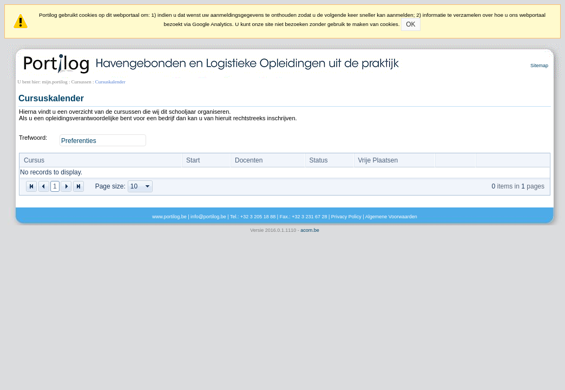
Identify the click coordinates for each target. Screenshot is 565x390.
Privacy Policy (346, 216)
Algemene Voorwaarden (391, 216)
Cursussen (81, 81)
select (148, 186)
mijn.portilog (55, 81)
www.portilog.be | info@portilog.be (189, 216)
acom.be (309, 230)
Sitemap (539, 65)
